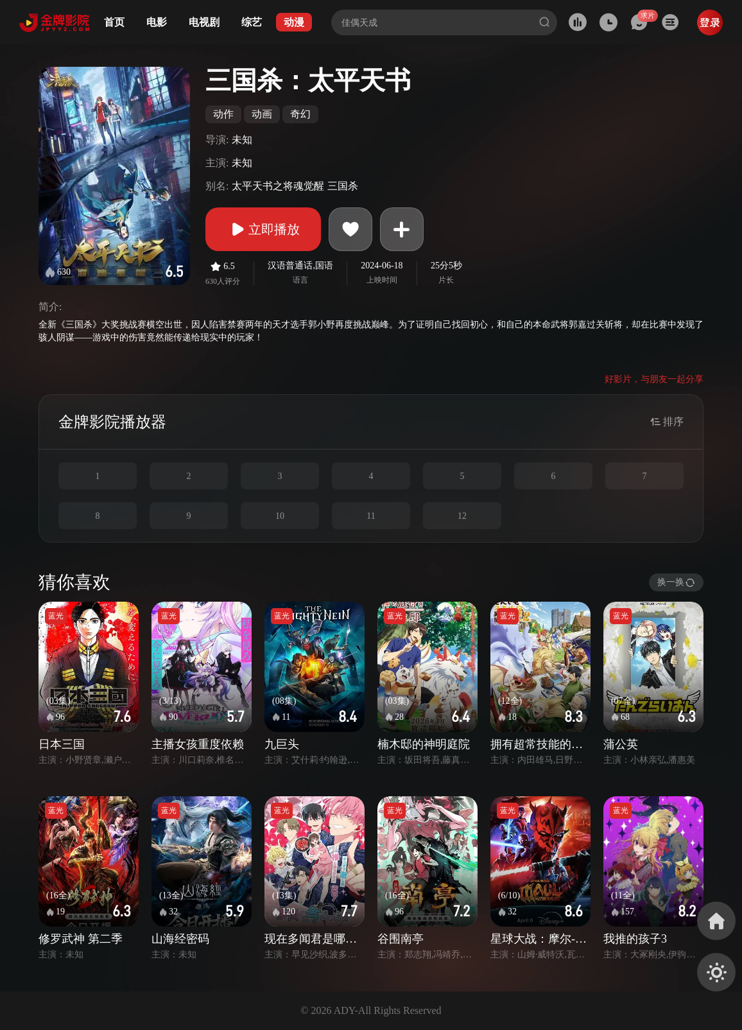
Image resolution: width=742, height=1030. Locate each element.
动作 (223, 114)
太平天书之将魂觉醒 (278, 185)
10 (279, 516)
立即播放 (263, 229)
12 (462, 516)
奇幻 (300, 114)
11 (371, 516)
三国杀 (342, 185)
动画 (262, 114)
